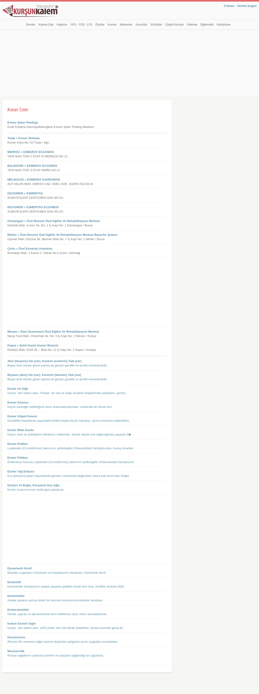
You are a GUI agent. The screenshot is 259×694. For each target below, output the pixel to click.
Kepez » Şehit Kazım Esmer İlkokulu (33, 345)
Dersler (30, 24)
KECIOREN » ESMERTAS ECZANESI (33, 207)
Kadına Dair (45, 24)
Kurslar (112, 24)
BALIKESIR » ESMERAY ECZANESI (32, 165)
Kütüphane (224, 24)
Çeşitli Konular (174, 24)
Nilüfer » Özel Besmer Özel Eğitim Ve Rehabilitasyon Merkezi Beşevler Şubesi (62, 234)
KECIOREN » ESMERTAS (25, 193)
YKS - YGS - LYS (81, 24)
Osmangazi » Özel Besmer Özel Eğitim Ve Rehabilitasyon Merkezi (53, 221)
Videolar (192, 24)
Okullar (100, 24)
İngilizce (62, 24)
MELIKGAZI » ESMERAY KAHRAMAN (33, 179)
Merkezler (126, 24)
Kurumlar (141, 24)
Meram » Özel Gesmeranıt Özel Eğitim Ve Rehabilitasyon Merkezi (53, 331)
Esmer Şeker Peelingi (22, 122)
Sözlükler (156, 24)
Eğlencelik (207, 24)
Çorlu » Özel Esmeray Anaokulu (29, 248)
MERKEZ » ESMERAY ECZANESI (30, 152)
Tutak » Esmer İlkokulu (23, 138)
